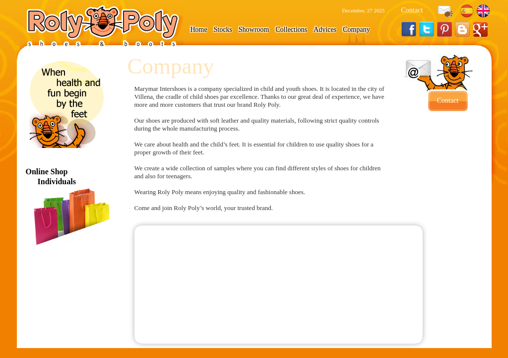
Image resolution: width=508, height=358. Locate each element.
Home (198, 29)
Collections (292, 29)
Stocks (223, 29)
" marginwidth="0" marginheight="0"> (279, 284)
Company (356, 29)
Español (467, 11)
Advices (325, 29)
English (483, 11)
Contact (412, 10)
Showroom (254, 29)
